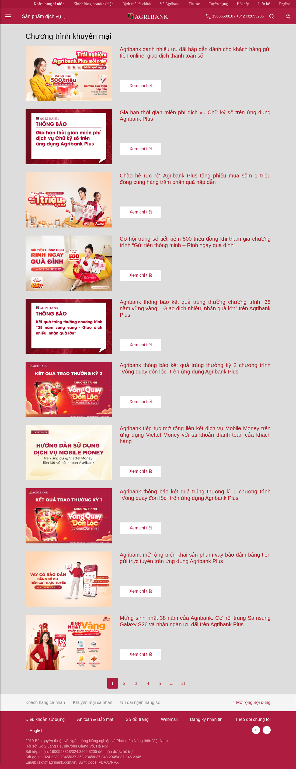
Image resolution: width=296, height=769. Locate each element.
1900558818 (222, 16)
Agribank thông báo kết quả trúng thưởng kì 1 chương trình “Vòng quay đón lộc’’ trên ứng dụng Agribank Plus (195, 495)
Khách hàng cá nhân (49, 4)
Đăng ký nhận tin (206, 719)
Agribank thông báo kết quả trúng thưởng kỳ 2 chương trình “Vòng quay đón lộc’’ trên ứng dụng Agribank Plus (195, 368)
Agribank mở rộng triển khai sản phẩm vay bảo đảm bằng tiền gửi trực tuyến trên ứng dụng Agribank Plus (195, 558)
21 (184, 683)
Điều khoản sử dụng (45, 719)
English (285, 4)
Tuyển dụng (218, 4)
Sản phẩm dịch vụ (43, 16)
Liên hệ (264, 4)
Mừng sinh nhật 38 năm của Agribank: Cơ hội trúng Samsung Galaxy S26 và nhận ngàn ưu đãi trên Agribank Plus (195, 621)
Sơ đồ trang (137, 719)
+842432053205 (250, 16)
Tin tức (194, 4)
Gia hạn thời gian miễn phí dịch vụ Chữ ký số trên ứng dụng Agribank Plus (195, 115)
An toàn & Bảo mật (95, 719)
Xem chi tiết (141, 85)
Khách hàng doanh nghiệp (93, 4)
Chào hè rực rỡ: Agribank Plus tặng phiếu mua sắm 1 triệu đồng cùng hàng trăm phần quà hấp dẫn (195, 179)
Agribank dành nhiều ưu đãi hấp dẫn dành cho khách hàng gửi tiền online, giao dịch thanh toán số (195, 52)
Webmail (169, 719)
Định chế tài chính (137, 4)
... (171, 683)
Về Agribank (170, 4)
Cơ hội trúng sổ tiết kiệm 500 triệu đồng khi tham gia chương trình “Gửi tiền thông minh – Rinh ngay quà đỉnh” (195, 242)
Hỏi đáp (243, 4)
